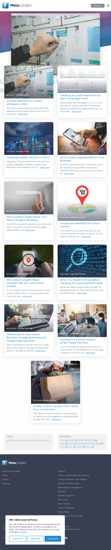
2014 (88, 447)
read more (23, 114)
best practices (17, 440)
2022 (62, 443)
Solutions (62, 491)
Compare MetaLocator (68, 483)
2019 (89, 443)
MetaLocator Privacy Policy (70, 516)
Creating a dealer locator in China (27, 157)
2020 (80, 443)
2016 (70, 447)
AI (7, 440)
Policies (23, 532)
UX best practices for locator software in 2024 (24, 102)
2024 (81, 440)
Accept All (53, 539)
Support (6, 483)
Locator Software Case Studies (72, 479)
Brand (29, 440)
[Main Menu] (108, 6)
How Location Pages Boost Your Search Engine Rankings (26, 218)
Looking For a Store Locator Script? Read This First (77, 341)
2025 (71, 440)
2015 (79, 447)
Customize (17, 539)
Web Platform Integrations (70, 487)
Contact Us (97, 6)
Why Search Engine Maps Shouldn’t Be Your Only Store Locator (25, 283)
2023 (90, 440)
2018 (97, 443)
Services (61, 471)
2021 (71, 443)
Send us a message (11, 471)
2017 (62, 447)
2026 (62, 440)
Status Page (63, 512)
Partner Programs (66, 495)
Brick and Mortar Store (47, 440)
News (4, 475)
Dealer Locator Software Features (73, 475)
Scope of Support (66, 508)
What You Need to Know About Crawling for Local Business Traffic (81, 281)
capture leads (95, 103)
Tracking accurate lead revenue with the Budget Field (80, 97)
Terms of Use (64, 503)
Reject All (35, 539)
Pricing (5, 479)
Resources (63, 499)
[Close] (63, 516)
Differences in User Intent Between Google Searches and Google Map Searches (26, 337)
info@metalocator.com (69, 529)
